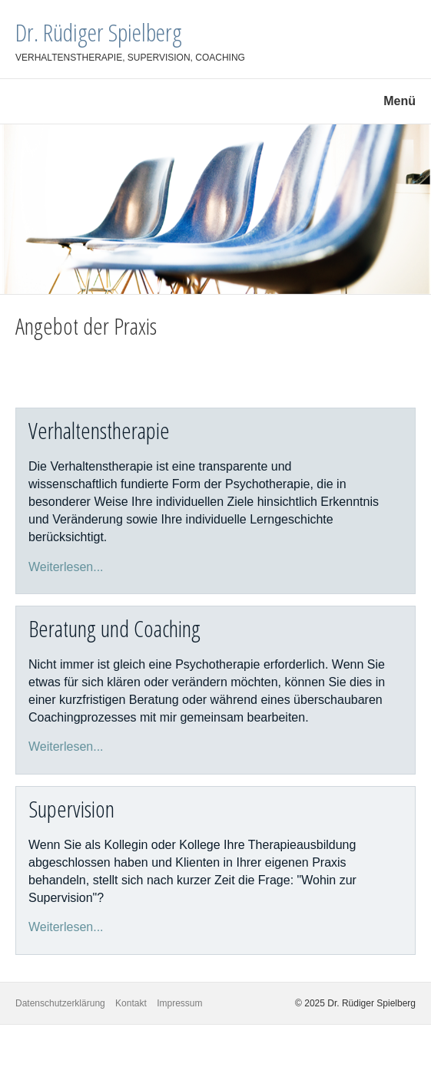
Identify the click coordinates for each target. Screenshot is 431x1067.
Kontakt (131, 1003)
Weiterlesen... (66, 566)
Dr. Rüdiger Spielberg (98, 31)
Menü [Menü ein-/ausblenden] (399, 100)
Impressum (179, 1003)
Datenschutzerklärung (60, 1003)
